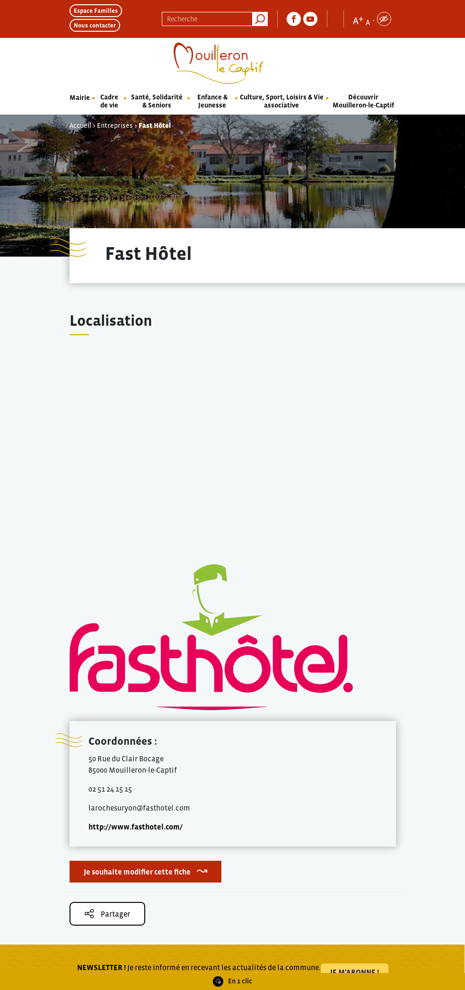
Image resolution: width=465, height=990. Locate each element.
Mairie (80, 97)
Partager (107, 913)
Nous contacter (95, 25)
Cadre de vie (109, 101)
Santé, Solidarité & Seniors (157, 101)
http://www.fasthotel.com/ (135, 826)
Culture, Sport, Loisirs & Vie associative (282, 101)
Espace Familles (96, 10)
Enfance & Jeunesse (212, 101)
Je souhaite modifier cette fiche (137, 871)
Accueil (80, 125)
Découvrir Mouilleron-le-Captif (363, 101)
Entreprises (115, 125)
